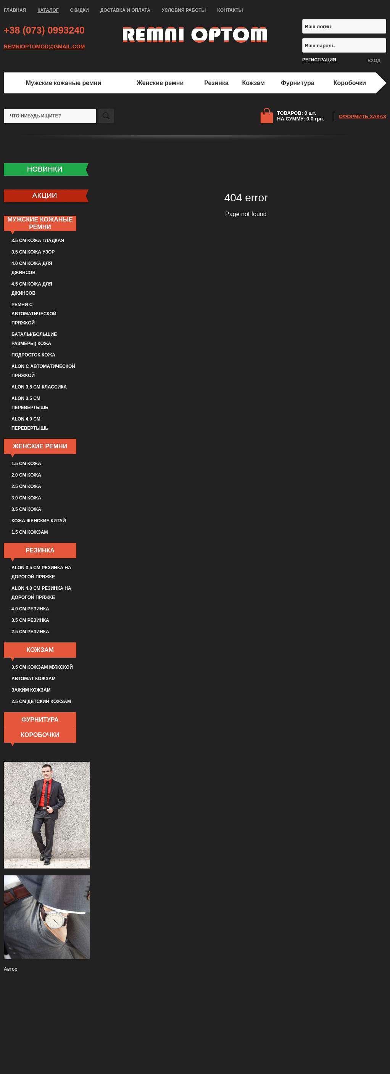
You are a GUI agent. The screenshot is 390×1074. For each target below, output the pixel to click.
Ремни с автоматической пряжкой (33, 314)
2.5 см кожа (26, 486)
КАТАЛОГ (47, 10)
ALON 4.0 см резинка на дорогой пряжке (41, 593)
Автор (11, 969)
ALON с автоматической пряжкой (43, 371)
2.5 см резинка (30, 631)
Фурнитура (297, 83)
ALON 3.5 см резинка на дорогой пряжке (41, 572)
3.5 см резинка (30, 620)
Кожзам (253, 83)
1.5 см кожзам (29, 532)
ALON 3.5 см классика (39, 387)
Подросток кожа (33, 355)
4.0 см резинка (30, 609)
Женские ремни (160, 83)
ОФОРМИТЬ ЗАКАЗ (362, 116)
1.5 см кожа (26, 463)
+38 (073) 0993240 (44, 30)
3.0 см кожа (26, 498)
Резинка (216, 83)
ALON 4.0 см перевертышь (29, 423)
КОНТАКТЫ (230, 10)
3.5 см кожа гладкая (37, 240)
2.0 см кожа (26, 475)
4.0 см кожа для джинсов (31, 268)
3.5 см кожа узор (33, 252)
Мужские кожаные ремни (63, 83)
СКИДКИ (79, 10)
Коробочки (350, 83)
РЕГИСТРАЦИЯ (319, 60)
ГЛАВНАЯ (15, 10)
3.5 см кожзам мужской (42, 667)
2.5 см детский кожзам (41, 701)
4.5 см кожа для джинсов (31, 288)
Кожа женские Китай (38, 520)
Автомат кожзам (33, 678)
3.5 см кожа (26, 509)
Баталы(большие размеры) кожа (34, 339)
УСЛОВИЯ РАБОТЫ (184, 10)
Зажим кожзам (31, 690)
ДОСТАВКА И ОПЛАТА (125, 10)
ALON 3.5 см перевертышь (29, 403)
